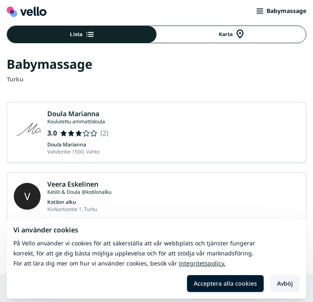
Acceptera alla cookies (225, 283)
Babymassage (281, 11)
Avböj (285, 283)
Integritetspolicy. (202, 263)
